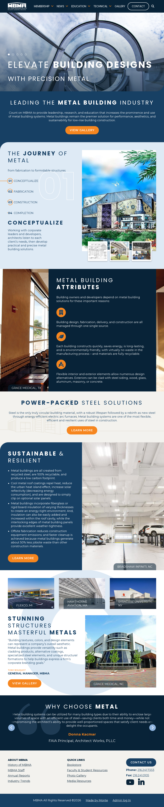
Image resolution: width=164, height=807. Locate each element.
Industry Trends (19, 781)
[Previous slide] (11, 727)
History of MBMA (19, 765)
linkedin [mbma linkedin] (141, 782)
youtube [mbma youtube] (130, 782)
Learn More (82, 430)
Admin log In (122, 800)
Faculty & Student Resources (87, 770)
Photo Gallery (76, 775)
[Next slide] (152, 727)
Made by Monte (97, 800)
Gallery (120, 6)
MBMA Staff (16, 770)
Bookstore (74, 765)
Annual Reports (19, 775)
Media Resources (79, 781)
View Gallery (82, 130)
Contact (138, 6)
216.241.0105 (141, 775)
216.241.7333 (145, 770)
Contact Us (141, 762)
